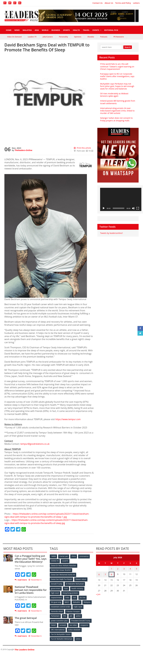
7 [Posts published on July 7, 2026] (105, 573)
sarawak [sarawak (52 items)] (63, 624)
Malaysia (27, 30)
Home (8, 30)
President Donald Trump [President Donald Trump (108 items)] (80, 619)
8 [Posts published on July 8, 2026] (111, 573)
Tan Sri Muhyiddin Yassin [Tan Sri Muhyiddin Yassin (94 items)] (60, 633)
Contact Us (98, 3)
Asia (37, 30)
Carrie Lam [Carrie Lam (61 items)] (64, 556)
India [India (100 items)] (67, 597)
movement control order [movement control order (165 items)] (60, 606)
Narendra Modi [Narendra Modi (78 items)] (57, 610)
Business (55, 30)
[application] (120, 199)
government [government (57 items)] (56, 587)
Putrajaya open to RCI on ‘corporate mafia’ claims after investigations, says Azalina (117, 76)
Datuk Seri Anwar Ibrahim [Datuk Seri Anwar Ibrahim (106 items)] (61, 569)
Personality (63, 37)
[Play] (103, 208)
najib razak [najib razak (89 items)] (78, 606)
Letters (136, 3)
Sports (66, 30)
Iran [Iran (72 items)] (74, 597)
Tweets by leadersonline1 (111, 233)
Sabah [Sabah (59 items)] (53, 624)
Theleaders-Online (23, 150)
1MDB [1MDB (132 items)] (53, 556)
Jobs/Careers (48, 37)
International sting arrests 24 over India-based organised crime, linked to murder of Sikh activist (117, 110)
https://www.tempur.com (68, 419)
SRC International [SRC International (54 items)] (57, 628)
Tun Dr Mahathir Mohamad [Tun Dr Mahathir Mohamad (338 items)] (61, 637)
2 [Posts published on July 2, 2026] (117, 568)
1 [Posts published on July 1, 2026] (111, 568)
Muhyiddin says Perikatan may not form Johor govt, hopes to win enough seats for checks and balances (118, 86)
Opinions (77, 37)
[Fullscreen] (137, 208)
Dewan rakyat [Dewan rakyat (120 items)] (80, 578)
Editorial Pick (111, 30)
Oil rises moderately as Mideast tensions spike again (114, 94)
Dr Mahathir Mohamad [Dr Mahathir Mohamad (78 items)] (75, 583)
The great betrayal (26, 617)
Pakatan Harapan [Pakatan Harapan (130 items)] (73, 610)
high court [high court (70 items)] (55, 592)
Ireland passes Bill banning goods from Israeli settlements (117, 102)
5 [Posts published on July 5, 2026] (136, 568)
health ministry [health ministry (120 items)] (77, 587)
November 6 (35, 579)
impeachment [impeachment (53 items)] (56, 597)
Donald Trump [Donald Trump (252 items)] (56, 583)
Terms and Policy (123, 3)
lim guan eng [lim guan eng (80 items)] (56, 601)
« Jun (98, 593)
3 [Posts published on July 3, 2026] (124, 568)
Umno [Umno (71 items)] (78, 637)
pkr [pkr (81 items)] (71, 615)
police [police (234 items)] (78, 615)
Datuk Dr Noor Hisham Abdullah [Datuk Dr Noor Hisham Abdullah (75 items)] (63, 565)
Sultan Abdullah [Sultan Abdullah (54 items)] (74, 628)
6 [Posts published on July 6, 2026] (99, 573)
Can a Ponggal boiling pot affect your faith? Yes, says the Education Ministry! (30, 558)
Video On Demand (14, 37)
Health (76, 30)
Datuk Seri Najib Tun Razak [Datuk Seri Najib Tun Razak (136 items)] (61, 578)
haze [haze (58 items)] (66, 587)
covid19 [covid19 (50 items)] (65, 560)
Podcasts (103, 37)
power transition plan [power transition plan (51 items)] (59, 619)
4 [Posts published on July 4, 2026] (130, 568)
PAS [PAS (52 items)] (64, 615)
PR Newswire (118, 37)
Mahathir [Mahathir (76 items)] (76, 601)
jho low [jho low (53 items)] (83, 597)
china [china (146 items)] (74, 556)
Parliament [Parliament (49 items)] (55, 615)
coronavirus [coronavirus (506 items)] (84, 556)
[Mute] (133, 208)
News (17, 30)
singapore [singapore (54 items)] (85, 624)
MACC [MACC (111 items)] (67, 601)
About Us (109, 3)
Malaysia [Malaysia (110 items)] (87, 601)
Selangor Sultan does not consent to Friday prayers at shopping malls (116, 119)
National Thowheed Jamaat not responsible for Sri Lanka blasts (30, 589)
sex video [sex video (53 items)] (73, 624)
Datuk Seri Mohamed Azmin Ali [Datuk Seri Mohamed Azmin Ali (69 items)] (63, 574)
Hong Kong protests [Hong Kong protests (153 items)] (70, 592)
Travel (86, 30)
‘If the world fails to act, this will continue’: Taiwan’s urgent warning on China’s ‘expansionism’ (117, 66)
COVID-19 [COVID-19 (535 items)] (55, 560)
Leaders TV (32, 37)
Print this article (82, 147)
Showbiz (90, 37)
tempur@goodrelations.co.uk (35, 443)
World (45, 30)
